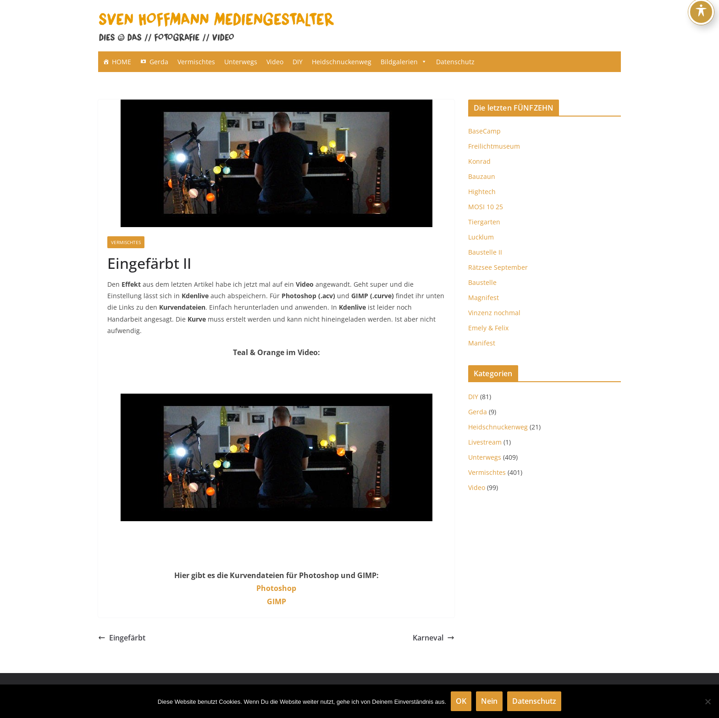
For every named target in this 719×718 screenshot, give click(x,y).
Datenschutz (455, 61)
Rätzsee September (498, 267)
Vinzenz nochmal (494, 312)
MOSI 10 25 (485, 206)
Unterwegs (240, 61)
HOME (121, 61)
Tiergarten (484, 221)
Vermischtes (196, 61)
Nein (489, 701)
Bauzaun (481, 176)
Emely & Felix (488, 327)
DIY (298, 61)
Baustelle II (485, 252)
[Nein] (707, 701)
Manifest (481, 343)
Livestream (485, 442)
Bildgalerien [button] (404, 61)
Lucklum (481, 237)
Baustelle (482, 282)
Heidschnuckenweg (341, 61)
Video (274, 61)
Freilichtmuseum (494, 146)
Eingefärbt (121, 638)
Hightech (482, 191)
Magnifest (483, 297)
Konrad (479, 161)
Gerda (158, 61)
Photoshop (276, 588)
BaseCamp (484, 131)
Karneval (433, 638)
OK (461, 701)
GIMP (276, 601)
